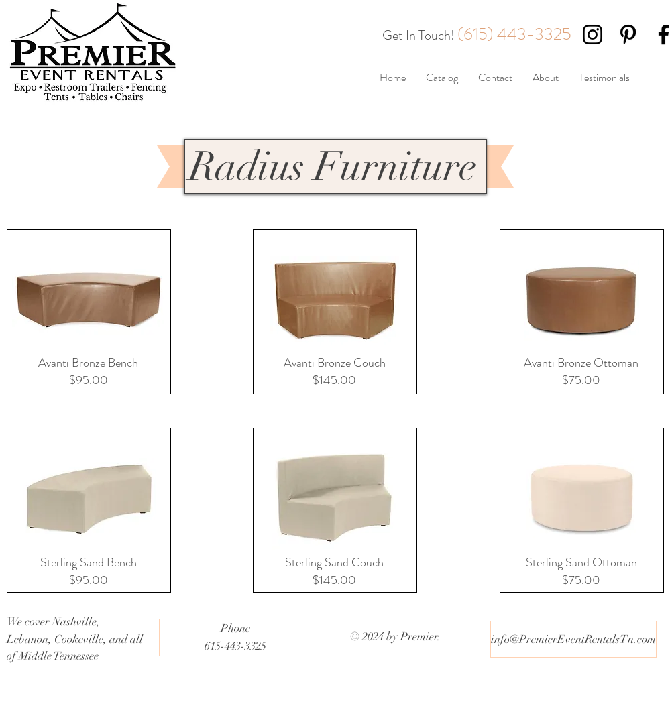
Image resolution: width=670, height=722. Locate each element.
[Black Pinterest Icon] (628, 34)
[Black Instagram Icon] (592, 34)
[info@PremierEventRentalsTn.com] (573, 639)
